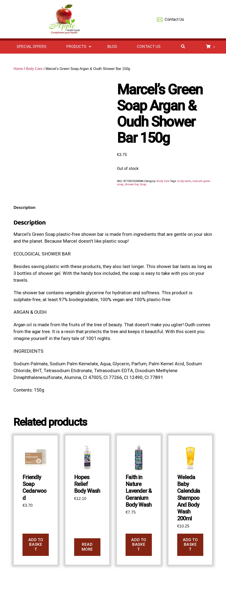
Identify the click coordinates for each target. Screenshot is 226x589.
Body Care (34, 69)
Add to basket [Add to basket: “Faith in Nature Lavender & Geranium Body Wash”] (138, 544)
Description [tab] (24, 207)
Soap (143, 184)
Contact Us (170, 20)
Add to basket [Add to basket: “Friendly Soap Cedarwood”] (35, 544)
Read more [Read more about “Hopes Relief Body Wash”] (87, 546)
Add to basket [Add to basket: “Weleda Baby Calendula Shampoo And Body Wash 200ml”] (190, 544)
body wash (184, 181)
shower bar (132, 184)
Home (18, 69)
